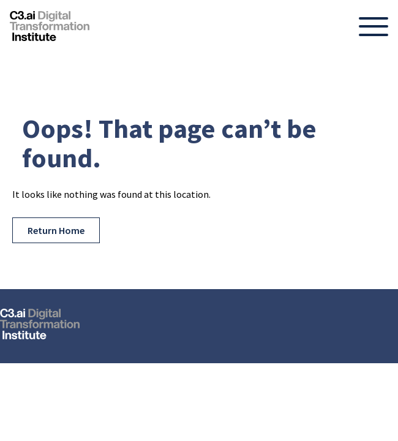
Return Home (56, 230)
